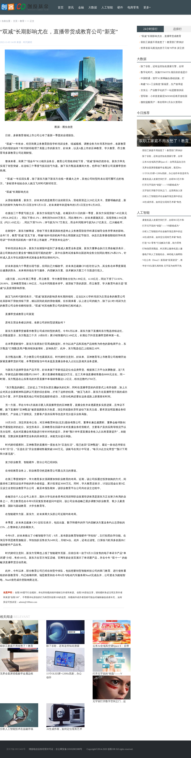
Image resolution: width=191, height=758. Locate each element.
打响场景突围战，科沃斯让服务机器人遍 (162, 248)
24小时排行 (150, 29)
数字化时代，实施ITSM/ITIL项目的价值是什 (164, 72)
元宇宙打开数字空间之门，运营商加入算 (162, 190)
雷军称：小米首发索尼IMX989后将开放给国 (164, 96)
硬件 (120, 7)
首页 (61, 7)
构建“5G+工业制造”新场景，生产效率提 (162, 84)
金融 (81, 7)
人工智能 (107, 7)
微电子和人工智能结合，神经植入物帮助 (162, 254)
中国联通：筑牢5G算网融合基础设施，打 (162, 78)
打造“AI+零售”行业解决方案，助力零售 (161, 243)
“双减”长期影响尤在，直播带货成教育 (161, 36)
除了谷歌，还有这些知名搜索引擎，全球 (162, 66)
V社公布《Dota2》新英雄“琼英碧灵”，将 (162, 260)
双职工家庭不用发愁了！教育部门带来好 (162, 42)
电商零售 (133, 7)
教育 (22, 21)
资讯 (71, 7)
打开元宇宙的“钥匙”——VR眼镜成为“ (161, 185)
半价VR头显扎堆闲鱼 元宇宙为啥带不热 (162, 266)
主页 (15, 21)
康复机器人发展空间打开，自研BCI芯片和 (163, 179)
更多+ (147, 7)
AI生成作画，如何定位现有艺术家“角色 (161, 202)
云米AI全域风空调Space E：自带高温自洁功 (163, 162)
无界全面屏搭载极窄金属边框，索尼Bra (161, 167)
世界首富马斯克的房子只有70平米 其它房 (162, 48)
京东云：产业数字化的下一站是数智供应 (162, 90)
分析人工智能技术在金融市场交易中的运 (162, 196)
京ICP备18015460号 (15, 749)
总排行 (177, 29)
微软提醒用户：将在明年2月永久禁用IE (161, 102)
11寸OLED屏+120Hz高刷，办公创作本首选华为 (165, 173)
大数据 (92, 7)
